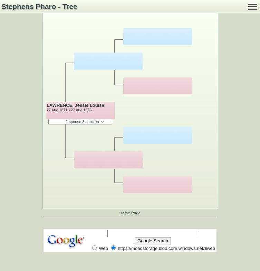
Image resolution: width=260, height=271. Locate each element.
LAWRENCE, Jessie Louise (75, 105)
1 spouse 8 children (85, 122)
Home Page (130, 213)
